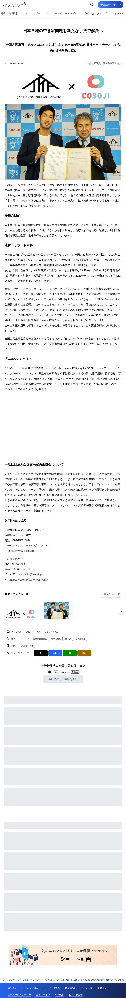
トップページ (11, 980)
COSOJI (25, 639)
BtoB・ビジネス (73, 13)
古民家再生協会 (40, 639)
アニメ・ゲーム (54, 13)
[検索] (92, 4)
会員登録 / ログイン (110, 4)
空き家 (68, 639)
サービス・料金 (30, 988)
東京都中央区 (27, 646)
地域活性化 (56, 639)
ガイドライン (43, 994)
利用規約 (102, 988)
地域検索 (13, 13)
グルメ (107, 13)
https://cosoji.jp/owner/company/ (29, 579)
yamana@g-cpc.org (37, 545)
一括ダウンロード (111, 594)
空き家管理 (80, 639)
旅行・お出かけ (93, 13)
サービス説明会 (52, 988)
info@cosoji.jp (33, 574)
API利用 (59, 994)
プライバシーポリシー (19, 994)
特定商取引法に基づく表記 (79, 988)
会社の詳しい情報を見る (63, 679)
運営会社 (12, 988)
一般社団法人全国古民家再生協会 (104, 63)
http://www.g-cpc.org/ (23, 550)
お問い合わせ (76, 994)
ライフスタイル (51, 632)
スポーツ (38, 13)
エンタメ (25, 13)
